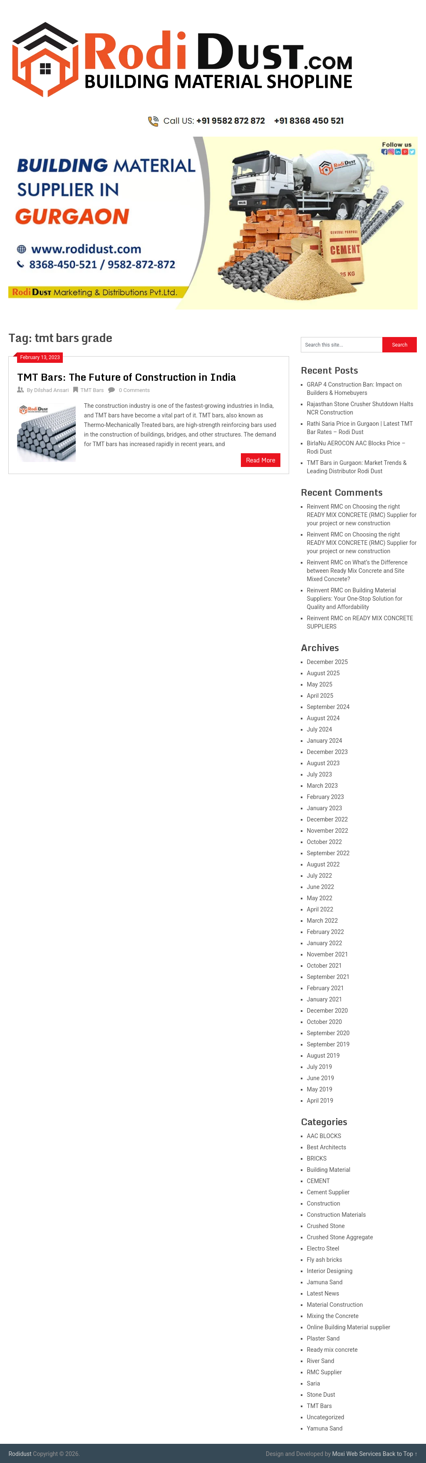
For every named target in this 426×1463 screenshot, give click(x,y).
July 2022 (319, 875)
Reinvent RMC (325, 506)
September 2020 (328, 1033)
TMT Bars (92, 390)
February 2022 (325, 932)
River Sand (320, 1361)
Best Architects (327, 1147)
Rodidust (19, 1454)
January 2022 (324, 943)
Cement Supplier (328, 1192)
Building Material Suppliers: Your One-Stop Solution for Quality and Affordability (355, 598)
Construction (323, 1203)
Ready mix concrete (332, 1349)
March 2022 (322, 920)
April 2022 (320, 909)
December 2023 (327, 752)
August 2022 (323, 864)
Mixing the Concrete (333, 1316)
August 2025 (323, 673)
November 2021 (327, 954)
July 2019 (319, 1067)
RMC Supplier (324, 1372)
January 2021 (324, 999)
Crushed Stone (326, 1226)
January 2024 (324, 740)
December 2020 (327, 1010)
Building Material (329, 1169)
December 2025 (327, 662)
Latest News (323, 1293)
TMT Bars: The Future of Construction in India (126, 377)
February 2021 (325, 988)
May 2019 (319, 1089)
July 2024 (319, 729)
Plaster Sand (323, 1338)
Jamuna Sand (325, 1282)
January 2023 (324, 808)
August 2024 (323, 718)
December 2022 (327, 819)
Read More (260, 460)
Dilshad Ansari (51, 390)
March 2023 (322, 785)
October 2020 (324, 1022)
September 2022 (328, 853)
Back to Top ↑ (400, 1454)
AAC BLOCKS (324, 1136)
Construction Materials (336, 1214)
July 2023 (319, 774)
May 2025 (319, 684)
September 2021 (328, 977)
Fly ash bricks (324, 1259)
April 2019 (320, 1100)
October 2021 (324, 965)
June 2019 (320, 1078)
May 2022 (319, 898)
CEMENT (318, 1181)
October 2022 (324, 842)
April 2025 (320, 695)
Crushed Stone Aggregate (340, 1237)
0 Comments (134, 390)
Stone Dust (321, 1394)
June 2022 (320, 887)
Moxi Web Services (356, 1454)
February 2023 (325, 797)
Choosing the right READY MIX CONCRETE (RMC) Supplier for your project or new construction (362, 515)
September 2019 (328, 1044)
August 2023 (323, 763)
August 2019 (323, 1055)
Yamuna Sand (325, 1428)
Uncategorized (325, 1417)
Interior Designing (330, 1271)
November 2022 (327, 830)
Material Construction (335, 1304)
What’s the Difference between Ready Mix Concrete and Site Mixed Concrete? (357, 570)
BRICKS (317, 1158)
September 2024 (328, 707)
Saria (313, 1383)
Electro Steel (323, 1248)
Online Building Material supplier (349, 1327)
